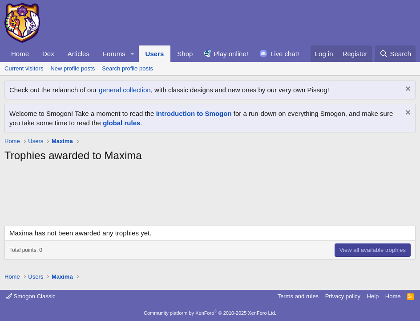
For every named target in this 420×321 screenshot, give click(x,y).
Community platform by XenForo (210, 313)
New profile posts (72, 68)
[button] (132, 53)
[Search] (395, 53)
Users (154, 54)
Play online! (231, 54)
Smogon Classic (31, 296)
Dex (48, 54)
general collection (125, 90)
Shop (185, 54)
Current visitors (23, 68)
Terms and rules (298, 296)
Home (20, 54)
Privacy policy (342, 296)
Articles (78, 54)
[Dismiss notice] (407, 90)
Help (373, 296)
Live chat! (285, 54)
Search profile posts (127, 68)
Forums (114, 54)
